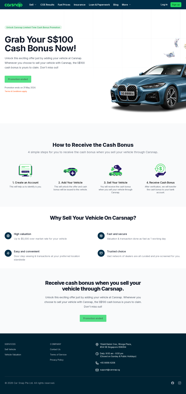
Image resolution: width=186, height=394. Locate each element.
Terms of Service (58, 354)
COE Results (47, 4)
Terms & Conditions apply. (16, 91)
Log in (164, 4)
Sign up (176, 4)
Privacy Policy (57, 360)
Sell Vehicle (10, 349)
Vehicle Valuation (13, 354)
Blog (115, 4)
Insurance (79, 4)
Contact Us (55, 349)
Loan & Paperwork (99, 4)
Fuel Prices (64, 4)
